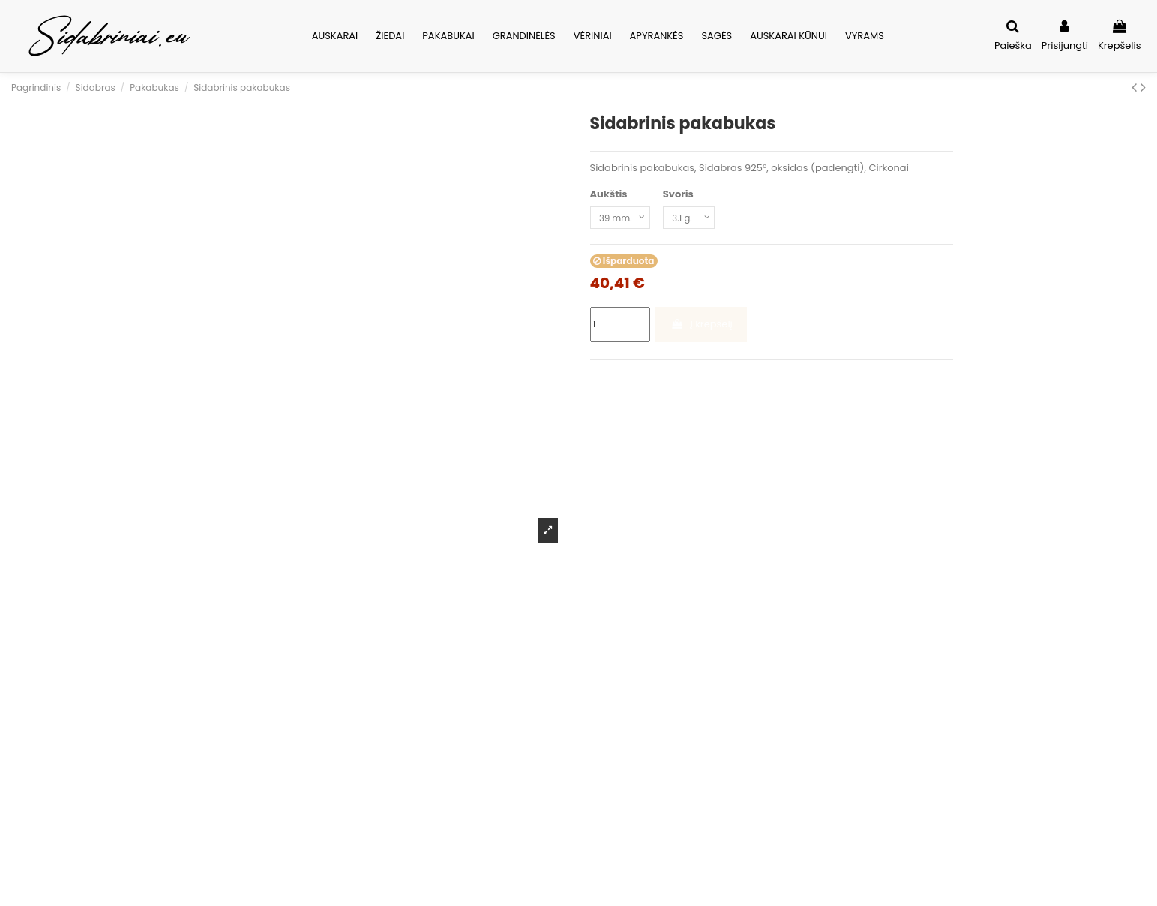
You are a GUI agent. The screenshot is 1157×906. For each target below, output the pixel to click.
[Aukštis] (624, 219)
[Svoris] (699, 219)
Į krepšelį (701, 327)
